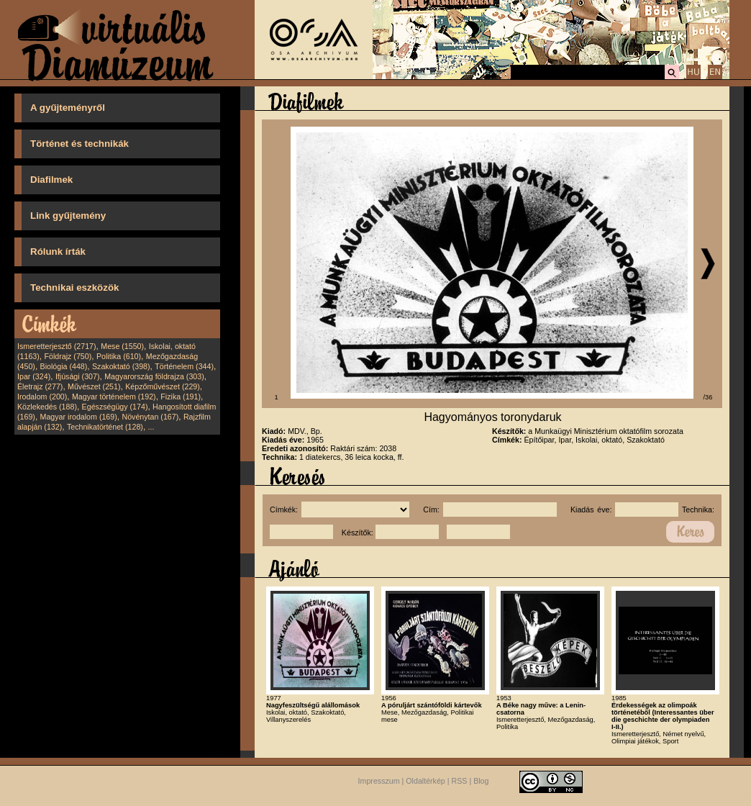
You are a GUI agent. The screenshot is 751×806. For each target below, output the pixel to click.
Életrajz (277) (40, 386)
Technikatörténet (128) (105, 426)
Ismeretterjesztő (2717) (56, 346)
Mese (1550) (122, 346)
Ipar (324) (33, 376)
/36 (708, 397)
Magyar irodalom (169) (78, 416)
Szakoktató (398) (121, 366)
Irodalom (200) (42, 396)
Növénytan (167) (150, 416)
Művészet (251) (94, 386)
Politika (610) (118, 356)
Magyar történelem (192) (114, 396)
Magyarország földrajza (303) (154, 376)
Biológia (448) (64, 366)
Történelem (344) (184, 366)
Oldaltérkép (425, 781)
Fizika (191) (180, 396)
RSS (460, 781)
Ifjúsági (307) (77, 376)
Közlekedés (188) (47, 406)
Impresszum (379, 781)
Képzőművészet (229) (162, 386)
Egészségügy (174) (115, 406)
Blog (480, 781)
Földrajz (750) (67, 356)
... (151, 426)
